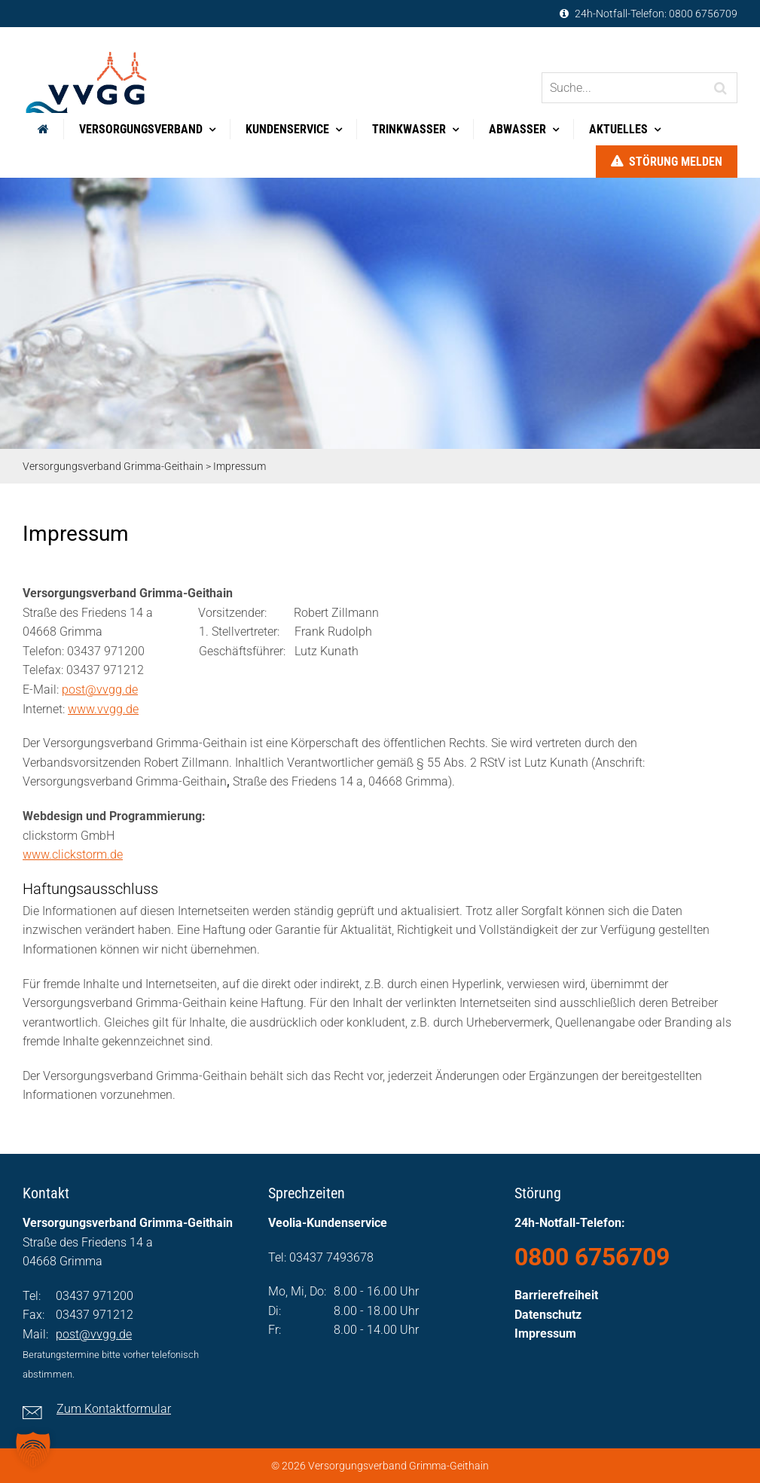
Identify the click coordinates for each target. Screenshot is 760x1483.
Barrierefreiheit (556, 1295)
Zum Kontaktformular (113, 1409)
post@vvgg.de (100, 689)
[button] (33, 1450)
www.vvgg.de (103, 709)
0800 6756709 (703, 14)
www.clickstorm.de (73, 854)
